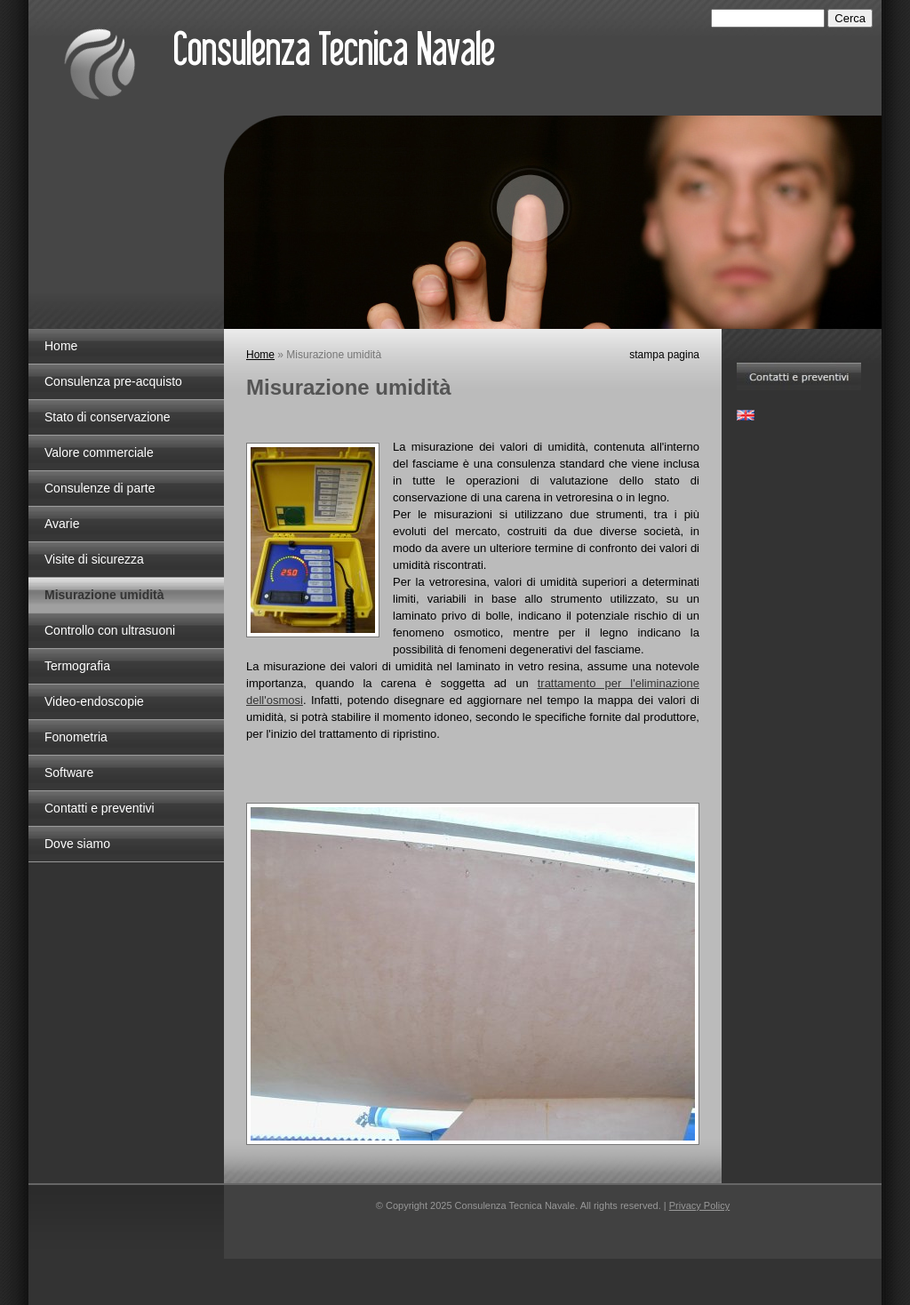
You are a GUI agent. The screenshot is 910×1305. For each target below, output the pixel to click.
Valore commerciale (99, 452)
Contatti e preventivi (99, 808)
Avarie (61, 523)
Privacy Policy (699, 1205)
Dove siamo (77, 844)
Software (68, 772)
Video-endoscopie (94, 701)
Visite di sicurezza (94, 559)
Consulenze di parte (100, 488)
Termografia (77, 666)
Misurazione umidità (104, 595)
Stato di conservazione (107, 417)
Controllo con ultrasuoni (109, 630)
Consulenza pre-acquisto (113, 381)
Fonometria (76, 737)
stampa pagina (664, 354)
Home (60, 346)
